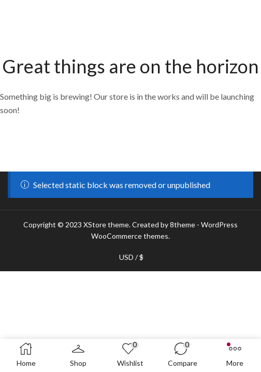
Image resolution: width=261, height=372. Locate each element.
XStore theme (106, 224)
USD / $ (131, 257)
